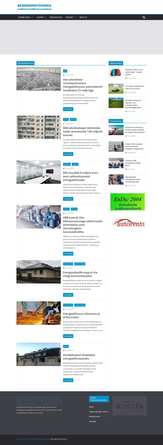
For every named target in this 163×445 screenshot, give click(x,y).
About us (83, 17)
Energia (66, 209)
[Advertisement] (81, 37)
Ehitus (66, 119)
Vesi (65, 71)
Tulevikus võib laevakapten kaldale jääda (133, 162)
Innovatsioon (56, 17)
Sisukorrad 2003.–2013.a (98, 412)
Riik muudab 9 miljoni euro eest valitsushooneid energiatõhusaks (80, 176)
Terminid (92, 421)
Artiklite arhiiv (79, 264)
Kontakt (69, 17)
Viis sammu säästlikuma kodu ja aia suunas (134, 87)
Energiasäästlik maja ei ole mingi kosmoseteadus (80, 274)
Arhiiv (91, 407)
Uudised (40, 17)
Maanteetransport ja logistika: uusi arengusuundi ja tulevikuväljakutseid (133, 104)
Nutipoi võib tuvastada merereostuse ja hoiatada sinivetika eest (134, 146)
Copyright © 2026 (23, 439)
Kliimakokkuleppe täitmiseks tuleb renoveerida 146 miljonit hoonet (82, 131)
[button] (31, 17)
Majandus (67, 164)
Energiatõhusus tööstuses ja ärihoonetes (81, 315)
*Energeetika (68, 264)
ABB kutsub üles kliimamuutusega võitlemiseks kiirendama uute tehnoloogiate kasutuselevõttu (83, 225)
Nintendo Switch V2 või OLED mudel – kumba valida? (134, 72)
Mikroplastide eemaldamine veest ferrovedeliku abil (132, 179)
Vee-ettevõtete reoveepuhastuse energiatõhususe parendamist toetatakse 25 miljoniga (83, 85)
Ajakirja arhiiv (24, 17)
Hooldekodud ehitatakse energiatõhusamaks (79, 356)
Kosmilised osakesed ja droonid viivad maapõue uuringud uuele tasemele (135, 129)
